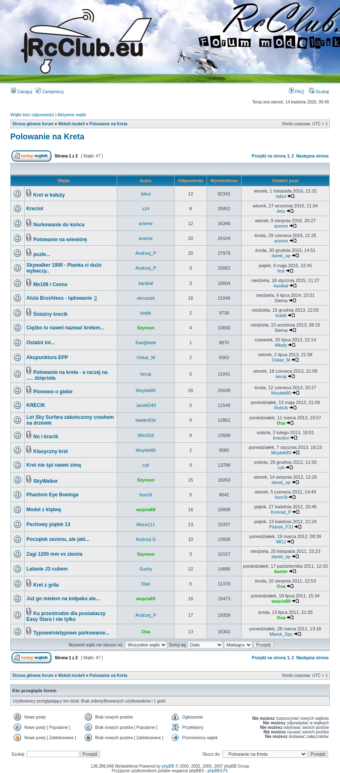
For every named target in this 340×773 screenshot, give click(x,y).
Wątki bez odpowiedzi (32, 114)
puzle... (41, 254)
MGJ (281, 541)
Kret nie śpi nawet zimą (53, 465)
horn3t (146, 494)
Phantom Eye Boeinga (52, 495)
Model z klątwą (43, 509)
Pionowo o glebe (52, 392)
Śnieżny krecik (50, 314)
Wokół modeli (71, 124)
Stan (146, 583)
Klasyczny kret (50, 451)
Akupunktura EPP (47, 357)
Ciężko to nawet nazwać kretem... (65, 328)
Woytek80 (146, 390)
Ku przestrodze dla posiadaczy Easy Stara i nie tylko (65, 616)
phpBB (168, 766)
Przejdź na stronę (269, 156)
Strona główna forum (33, 124)
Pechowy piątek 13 (48, 524)
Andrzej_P (145, 253)
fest (281, 270)
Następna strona (312, 156)
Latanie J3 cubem (47, 569)
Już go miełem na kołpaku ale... (63, 598)
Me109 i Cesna (50, 284)
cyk (145, 465)
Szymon (145, 327)
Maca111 (145, 524)
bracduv (281, 437)
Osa (281, 423)
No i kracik (45, 436)
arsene (146, 223)
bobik (145, 312)
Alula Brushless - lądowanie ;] (61, 298)
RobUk (281, 407)
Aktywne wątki (72, 114)
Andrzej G (146, 539)
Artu (281, 211)
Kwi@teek (145, 342)
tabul (146, 193)
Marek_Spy (281, 634)
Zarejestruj (49, 91)
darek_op (281, 255)
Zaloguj (21, 91)
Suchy (146, 568)
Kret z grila (46, 585)
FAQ (296, 91)
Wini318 (145, 435)
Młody (281, 345)
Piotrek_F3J (281, 526)
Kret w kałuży (49, 195)
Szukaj (319, 91)
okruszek (146, 298)
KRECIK (35, 405)
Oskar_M (146, 357)
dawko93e (145, 420)
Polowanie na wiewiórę (60, 239)
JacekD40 (146, 405)
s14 (145, 208)
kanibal (146, 283)
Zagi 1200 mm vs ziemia (54, 554)
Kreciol (34, 208)
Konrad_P (281, 512)
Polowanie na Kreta (108, 124)
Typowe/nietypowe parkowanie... (71, 633)
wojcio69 (145, 509)
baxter (281, 571)
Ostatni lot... (40, 342)
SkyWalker (45, 481)
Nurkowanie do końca (58, 225)
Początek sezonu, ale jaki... (57, 539)
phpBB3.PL (217, 770)
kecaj (145, 373)
